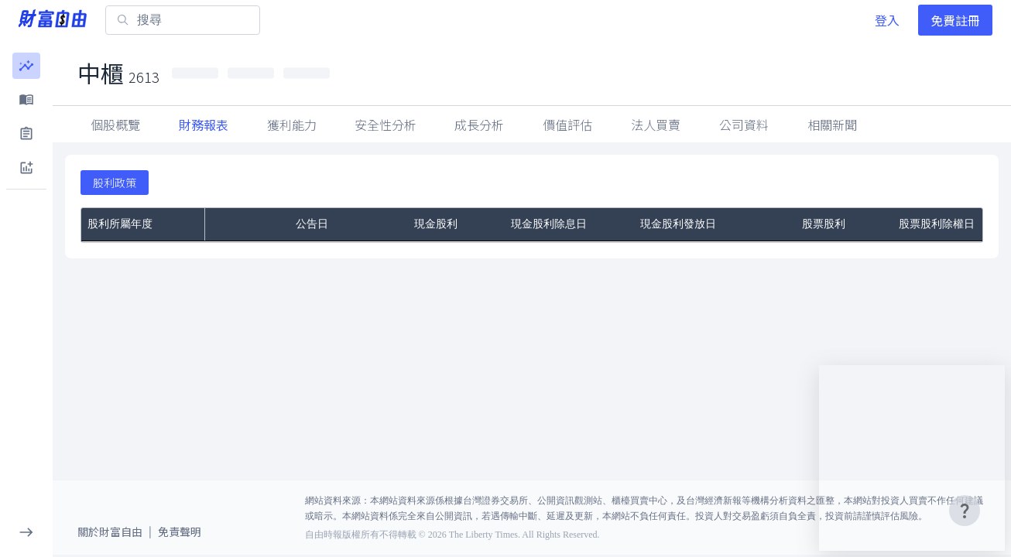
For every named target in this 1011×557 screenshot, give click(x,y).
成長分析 (479, 124)
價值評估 (567, 124)
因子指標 (655, 124)
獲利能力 (292, 124)
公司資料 (832, 124)
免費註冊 (955, 20)
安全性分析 (385, 124)
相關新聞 (920, 124)
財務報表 (203, 124)
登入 (887, 20)
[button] (26, 66)
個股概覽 (115, 124)
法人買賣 (744, 124)
